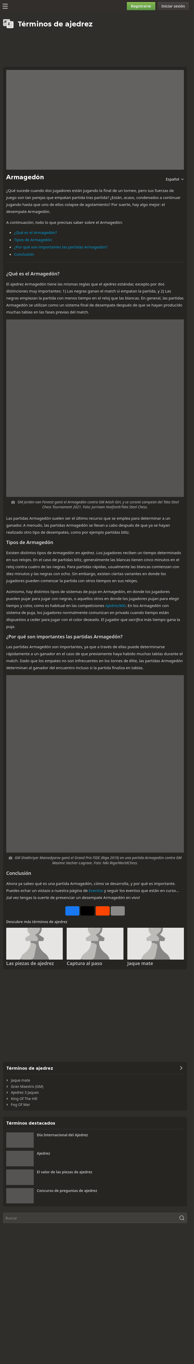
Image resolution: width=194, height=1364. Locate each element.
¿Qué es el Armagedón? (35, 232)
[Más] (118, 911)
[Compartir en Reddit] (103, 911)
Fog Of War (20, 1104)
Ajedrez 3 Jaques (25, 1092)
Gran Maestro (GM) (27, 1086)
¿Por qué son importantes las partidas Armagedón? (61, 246)
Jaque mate (140, 963)
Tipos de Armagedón (33, 239)
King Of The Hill (24, 1098)
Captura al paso (84, 963)
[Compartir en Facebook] (72, 911)
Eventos (96, 890)
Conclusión (24, 254)
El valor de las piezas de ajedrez (64, 1171)
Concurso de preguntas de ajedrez (67, 1190)
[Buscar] (95, 1218)
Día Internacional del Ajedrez (62, 1134)
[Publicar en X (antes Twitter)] (87, 911)
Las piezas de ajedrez (30, 963)
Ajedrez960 (115, 605)
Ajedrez (43, 1153)
